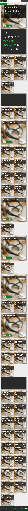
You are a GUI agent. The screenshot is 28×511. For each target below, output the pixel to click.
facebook (2, 508)
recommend (8, 26)
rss (1, 509)
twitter (6, 508)
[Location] (10, 1)
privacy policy (16, 508)
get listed (21, 508)
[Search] (17, 1)
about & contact (10, 508)
